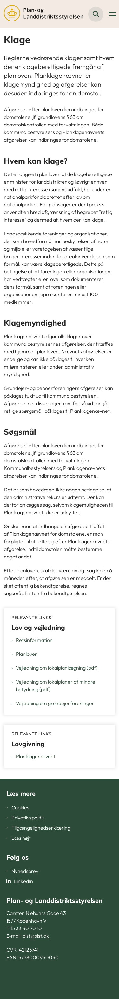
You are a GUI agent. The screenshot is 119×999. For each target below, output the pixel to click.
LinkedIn (23, 881)
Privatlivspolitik (28, 817)
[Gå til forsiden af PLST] (41, 14)
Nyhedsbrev (24, 871)
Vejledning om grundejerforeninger (55, 703)
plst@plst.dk (36, 936)
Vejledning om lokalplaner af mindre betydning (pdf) (55, 685)
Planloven (27, 654)
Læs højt (21, 838)
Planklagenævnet (36, 756)
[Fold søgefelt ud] (95, 14)
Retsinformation (34, 640)
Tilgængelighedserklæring (40, 828)
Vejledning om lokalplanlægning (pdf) (57, 668)
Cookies (20, 807)
